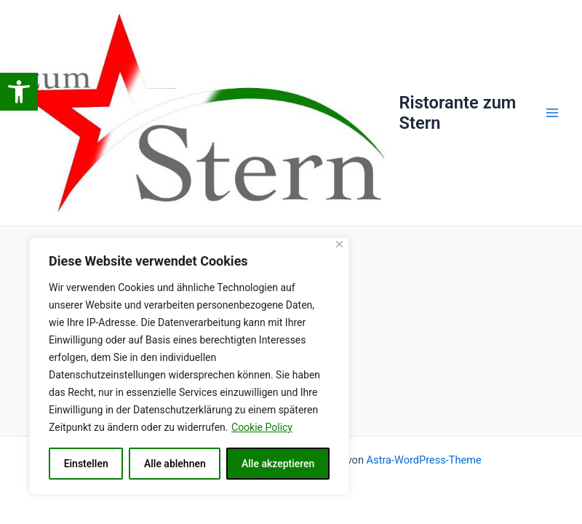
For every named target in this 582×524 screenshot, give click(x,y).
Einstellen (86, 463)
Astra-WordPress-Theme (424, 460)
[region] (189, 366)
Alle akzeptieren (278, 463)
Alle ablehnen (175, 463)
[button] (19, 92)
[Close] (339, 244)
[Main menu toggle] (552, 113)
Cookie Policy (261, 427)
